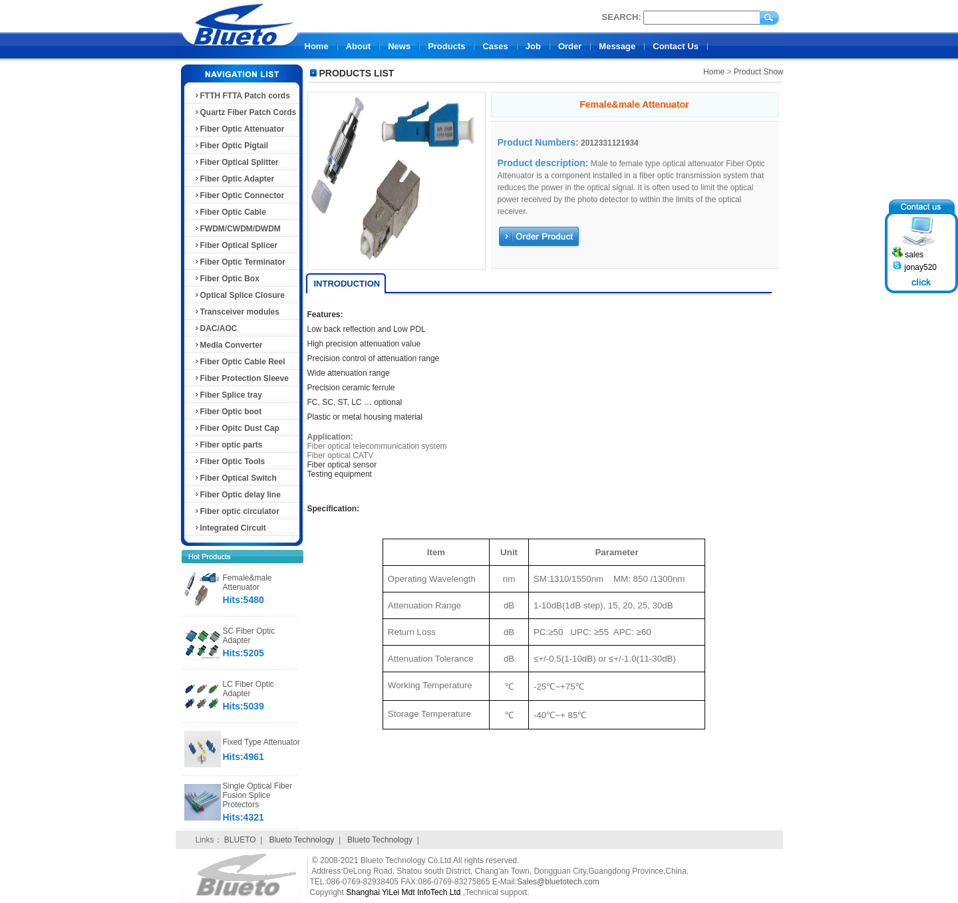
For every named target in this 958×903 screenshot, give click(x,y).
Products (446, 46)
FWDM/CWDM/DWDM (237, 228)
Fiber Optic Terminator (239, 262)
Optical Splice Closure (239, 295)
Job (533, 46)
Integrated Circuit (230, 528)
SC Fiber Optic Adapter (249, 635)
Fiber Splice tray (228, 395)
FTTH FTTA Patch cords (242, 95)
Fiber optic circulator (236, 511)
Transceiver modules (236, 312)
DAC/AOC (216, 328)
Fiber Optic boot (228, 411)
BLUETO (240, 839)
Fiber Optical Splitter (236, 162)
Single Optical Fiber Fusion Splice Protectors (258, 795)
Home (317, 46)
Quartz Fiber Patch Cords (245, 112)
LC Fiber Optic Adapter (248, 689)
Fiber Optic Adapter (234, 179)
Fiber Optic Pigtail (231, 145)
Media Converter (228, 345)
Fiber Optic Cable (230, 212)
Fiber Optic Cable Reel (239, 361)
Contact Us (676, 46)
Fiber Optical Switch (235, 478)
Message (617, 46)
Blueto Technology (301, 839)
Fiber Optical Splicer (236, 245)
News (399, 46)
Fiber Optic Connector (239, 195)
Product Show (759, 71)
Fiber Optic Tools (229, 461)
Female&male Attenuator (247, 582)
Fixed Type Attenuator (262, 742)
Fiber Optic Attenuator (239, 129)
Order (569, 46)
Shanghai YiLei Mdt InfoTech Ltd (403, 892)
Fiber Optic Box (226, 278)
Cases (495, 46)
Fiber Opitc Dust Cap (236, 428)
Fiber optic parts (228, 445)
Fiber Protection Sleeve (241, 378)
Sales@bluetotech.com (558, 881)
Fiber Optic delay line (237, 494)
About (358, 46)
